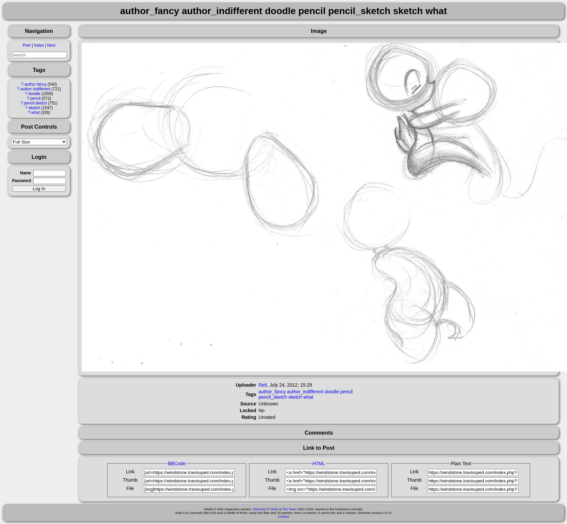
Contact (283, 516)
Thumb (130, 480)
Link (130, 471)
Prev (27, 45)
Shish (274, 509)
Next (51, 45)
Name (25, 173)
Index (39, 45)
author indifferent (35, 89)
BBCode (177, 463)
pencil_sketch (272, 397)
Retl (262, 385)
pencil (35, 98)
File (130, 488)
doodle (34, 93)
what (35, 112)
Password (21, 180)
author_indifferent (305, 391)
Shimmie (259, 509)
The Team (289, 509)
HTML (318, 463)
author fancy (35, 84)
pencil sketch (35, 103)
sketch (34, 107)
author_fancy (272, 391)
